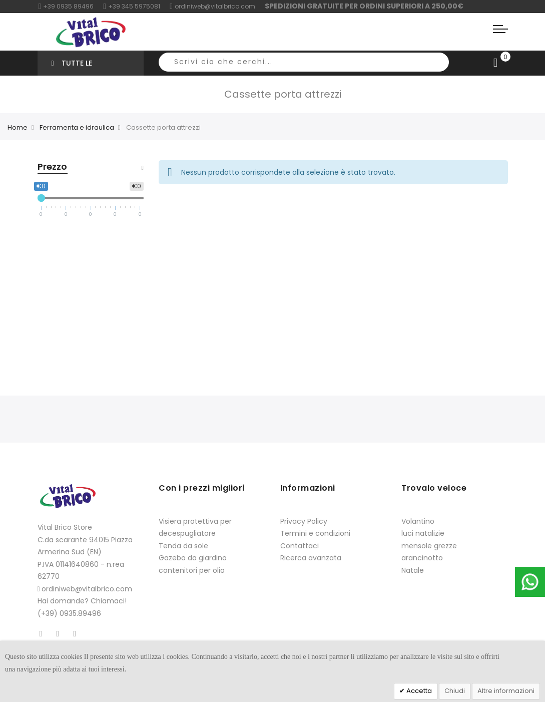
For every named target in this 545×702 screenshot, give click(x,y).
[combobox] (303, 62)
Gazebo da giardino (193, 558)
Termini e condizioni (315, 533)
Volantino (417, 521)
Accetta (418, 690)
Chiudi (454, 690)
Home (18, 127)
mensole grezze (429, 546)
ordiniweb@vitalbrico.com (212, 6)
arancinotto (422, 558)
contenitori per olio (192, 570)
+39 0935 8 (58, 6)
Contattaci (299, 546)
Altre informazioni (505, 690)
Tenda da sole (183, 546)
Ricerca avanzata (310, 558)
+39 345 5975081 (131, 6)
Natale (412, 570)
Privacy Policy (303, 521)
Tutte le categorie (72, 67)
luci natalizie (422, 533)
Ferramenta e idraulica (77, 127)
